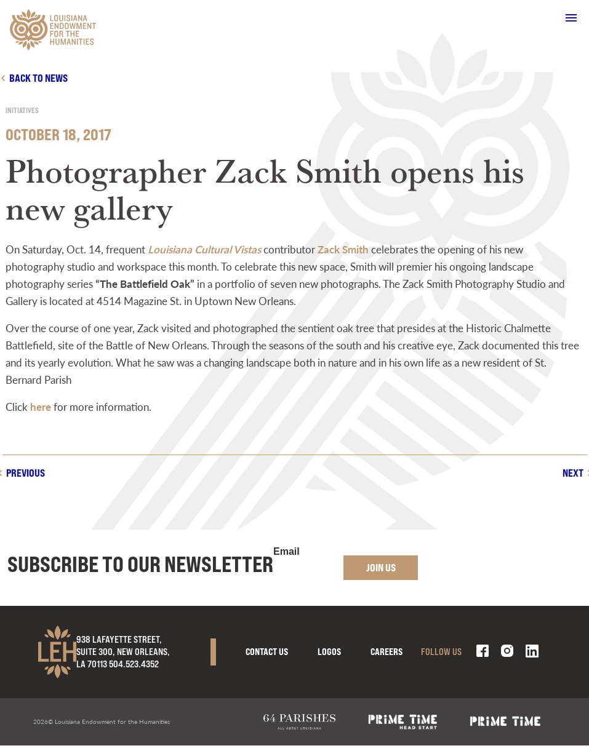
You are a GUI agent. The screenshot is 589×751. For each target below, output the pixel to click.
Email (286, 552)
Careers (387, 652)
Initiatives (22, 110)
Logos (329, 652)
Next (573, 472)
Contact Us (267, 652)
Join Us (381, 567)
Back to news (38, 77)
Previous (25, 472)
